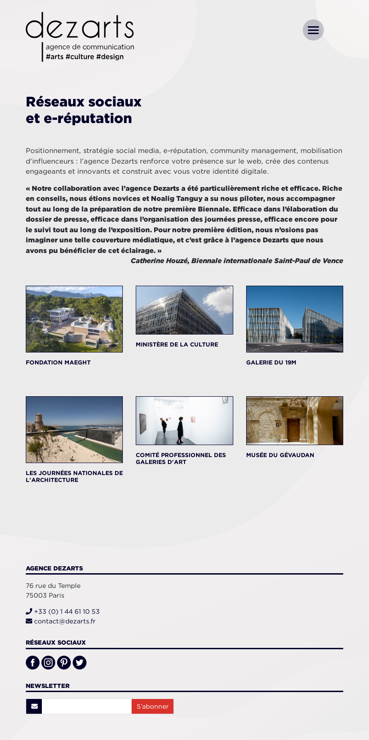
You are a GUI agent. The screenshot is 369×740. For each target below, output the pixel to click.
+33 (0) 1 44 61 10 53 (63, 611)
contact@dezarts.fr (61, 621)
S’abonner (153, 706)
